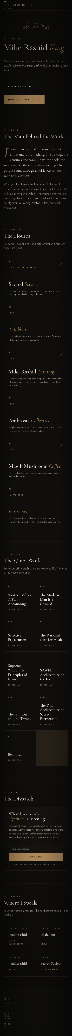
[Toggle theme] (31, 5)
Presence (20, 5)
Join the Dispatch (24, 99)
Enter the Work (22, 87)
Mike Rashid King (9, 5)
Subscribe (36, 857)
